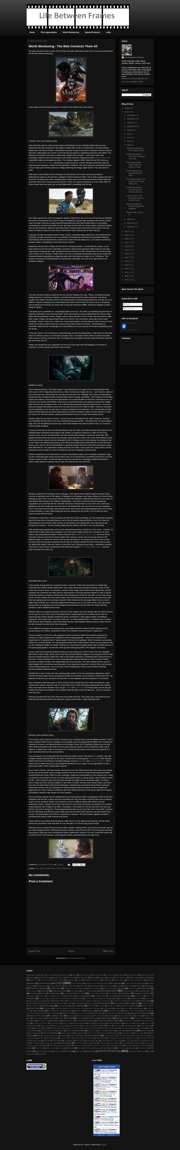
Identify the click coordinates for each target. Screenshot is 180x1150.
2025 (127, 112)
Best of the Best (44, 977)
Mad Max (68, 1011)
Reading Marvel (68, 1020)
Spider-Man (79, 687)
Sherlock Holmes (56, 1028)
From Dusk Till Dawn (97, 993)
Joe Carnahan (63, 1006)
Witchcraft (68, 1051)
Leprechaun (107, 1008)
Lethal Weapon (137, 1008)
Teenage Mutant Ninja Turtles (47, 1035)
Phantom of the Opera (125, 1016)
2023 (127, 235)
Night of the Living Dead (140, 1013)
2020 (127, 246)
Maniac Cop (79, 1011)
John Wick (91, 1006)
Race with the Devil (140, 1018)
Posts (126, 304)
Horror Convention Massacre (77, 1001)
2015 (127, 265)
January (130, 227)
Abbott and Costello (34, 975)
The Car (41, 1038)
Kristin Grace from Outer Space (75, 1008)
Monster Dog (67, 1013)
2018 (127, 254)
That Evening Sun (110, 1035)
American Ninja (97, 975)
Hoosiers (48, 1001)
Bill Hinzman (82, 977)
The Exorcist (100, 1038)
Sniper (61, 1030)
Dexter (118, 986)
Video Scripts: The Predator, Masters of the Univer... (135, 198)
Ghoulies (42, 996)
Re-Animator (55, 1020)
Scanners (118, 1026)
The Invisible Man (92, 1040)
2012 (127, 276)
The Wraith (129, 1045)
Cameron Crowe (57, 980)
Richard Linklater (79, 1023)
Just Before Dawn (125, 1006)
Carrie (79, 980)
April (129, 145)
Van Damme (109, 1048)
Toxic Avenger (50, 1048)
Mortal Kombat (96, 1013)
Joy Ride (101, 1006)
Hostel (91, 1001)
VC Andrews (122, 1048)
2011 (127, 280)
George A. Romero (142, 993)
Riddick (90, 1023)
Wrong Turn (133, 1051)
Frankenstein (54, 993)
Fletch (44, 993)
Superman (114, 1033)
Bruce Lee (34, 980)
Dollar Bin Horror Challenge (75, 988)
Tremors (70, 1048)
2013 (127, 272)
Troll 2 (80, 1048)
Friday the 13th (78, 993)
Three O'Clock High (141, 1045)
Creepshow (116, 983)
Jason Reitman (119, 1003)
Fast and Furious (59, 991)
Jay (136, 1003)
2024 (127, 231)
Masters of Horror (114, 1011)
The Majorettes (37, 1043)
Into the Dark (144, 1001)
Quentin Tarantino (123, 1018)
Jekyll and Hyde (148, 1003)
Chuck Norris (119, 980)
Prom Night (81, 1018)
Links (108, 32)
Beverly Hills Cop (58, 977)
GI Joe (49, 996)
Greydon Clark (100, 996)
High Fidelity (150, 998)
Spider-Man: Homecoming (85, 534)
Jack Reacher (80, 1003)
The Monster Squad (51, 1043)
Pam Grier (59, 1016)
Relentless (89, 1020)
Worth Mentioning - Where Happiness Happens (135, 206)
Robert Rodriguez (114, 1023)
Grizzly (111, 996)
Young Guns (31, 1054)
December (131, 115)
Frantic (66, 993)
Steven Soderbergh (33, 1033)
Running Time (87, 1026)
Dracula (121, 988)
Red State (80, 1020)
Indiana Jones (131, 1001)
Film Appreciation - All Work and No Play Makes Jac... (135, 181)
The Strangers (42, 1045)
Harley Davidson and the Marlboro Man (61, 998)
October (130, 123)
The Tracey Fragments (81, 1045)
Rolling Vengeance (59, 1026)
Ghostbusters (31, 996)
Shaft (46, 1028)
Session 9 (38, 1028)
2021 (127, 242)
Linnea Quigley (38, 1011)
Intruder (38, 1003)
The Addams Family (124, 1035)
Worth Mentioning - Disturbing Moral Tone (134, 173)
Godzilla (87, 996)
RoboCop (138, 1023)
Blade (93, 977)
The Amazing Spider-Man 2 (90, 547)
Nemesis (124, 1013)
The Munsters (79, 1043)
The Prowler (103, 1043)
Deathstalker (95, 986)
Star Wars (110, 1030)
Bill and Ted (71, 977)
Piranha (138, 1016)
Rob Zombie (99, 1023)
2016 (127, 261)
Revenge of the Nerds (40, 1023)
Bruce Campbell (147, 978)
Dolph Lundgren (94, 988)
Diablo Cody (128, 986)
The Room (148, 1043)
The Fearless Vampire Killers (117, 1038)
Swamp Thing (139, 1033)
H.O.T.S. (148, 996)
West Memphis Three (44, 1051)
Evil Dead (45, 991)
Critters (142, 983)
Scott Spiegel (145, 1026)
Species (69, 1030)
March (130, 219)
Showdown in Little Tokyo (73, 1028)
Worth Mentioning (71, 32)
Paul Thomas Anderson (84, 1016)
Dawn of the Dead (55, 986)
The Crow (77, 1038)
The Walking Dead (115, 1045)
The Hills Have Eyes (34, 1040)
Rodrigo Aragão (32, 1026)
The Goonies (133, 1038)
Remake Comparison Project (107, 1021)
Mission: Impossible (52, 1013)
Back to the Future (147, 975)
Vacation (98, 1048)
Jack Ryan (91, 1003)
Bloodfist (101, 977)
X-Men (68, 687)
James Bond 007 (103, 1003)
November (131, 119)
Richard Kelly (66, 1023)
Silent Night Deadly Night (109, 1028)
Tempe (63, 1035)
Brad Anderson (121, 977)
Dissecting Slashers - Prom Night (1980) (135, 149)
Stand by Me (92, 1030)
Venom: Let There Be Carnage (41, 163)
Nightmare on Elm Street (36, 1016)
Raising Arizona (43, 1020)
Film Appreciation (49, 32)
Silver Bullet (125, 1028)
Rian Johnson (54, 1023)
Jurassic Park (112, 1006)
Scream (29, 1028)
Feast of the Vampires (89, 991)
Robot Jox (148, 1023)
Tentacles (73, 1035)
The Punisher (114, 1043)
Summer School (92, 1033)
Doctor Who (55, 988)
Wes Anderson (142, 1048)
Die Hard (139, 986)
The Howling (68, 1040)
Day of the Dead (71, 986)
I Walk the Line (118, 1001)
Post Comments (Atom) (76, 958)
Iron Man (82, 761)
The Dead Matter (88, 1038)
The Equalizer (94, 758)
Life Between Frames (134, 57)
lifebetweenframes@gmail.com (135, 78)
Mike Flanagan (146, 1011)
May (129, 141)
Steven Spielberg (50, 1033)
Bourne (110, 977)
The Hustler (80, 1040)
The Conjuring (52, 1038)
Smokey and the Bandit (48, 1030)
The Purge (126, 1043)
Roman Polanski (74, 1026)
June (129, 137)
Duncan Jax (132, 988)
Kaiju (136, 1006)
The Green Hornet (145, 1038)
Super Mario (104, 1033)
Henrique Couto (136, 998)
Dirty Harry (149, 986)
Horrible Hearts (59, 1001)
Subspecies (80, 1033)
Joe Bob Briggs (48, 1006)
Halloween (31, 998)
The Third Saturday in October (60, 1045)
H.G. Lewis (139, 996)
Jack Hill (69, 1003)
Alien (74, 975)
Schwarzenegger (130, 1026)
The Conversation (66, 1038)
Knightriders (58, 1008)
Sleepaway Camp (138, 1028)
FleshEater (34, 993)
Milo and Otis (31, 1013)
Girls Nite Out (58, 996)
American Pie (110, 975)
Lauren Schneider (94, 1008)
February (131, 223)
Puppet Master (106, 1018)
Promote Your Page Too (130, 330)
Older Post (108, 951)
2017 (127, 257)
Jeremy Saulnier (34, 1006)
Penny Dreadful (99, 1016)
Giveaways (70, 996)
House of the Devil (103, 1001)
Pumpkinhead (92, 1018)
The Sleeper (30, 1045)
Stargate (119, 1030)
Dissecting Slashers (38, 988)
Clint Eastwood (45, 983)
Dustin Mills (145, 988)
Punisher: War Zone (98, 761)
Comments (129, 309)
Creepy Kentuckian (131, 983)
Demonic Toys (108, 986)
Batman (31, 977)
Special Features (92, 32)
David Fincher (41, 986)
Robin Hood (128, 1023)
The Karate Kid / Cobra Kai (111, 1040)
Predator (61, 1018)
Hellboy (114, 998)
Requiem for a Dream (130, 1020)
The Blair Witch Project (141, 1035)
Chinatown (107, 980)
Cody (37, 868)
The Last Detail (130, 1040)
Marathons (90, 1011)
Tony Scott (39, 1048)
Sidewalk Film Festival (91, 1028)
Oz (51, 1016)
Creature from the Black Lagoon (97, 983)
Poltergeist (51, 1018)
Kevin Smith (34, 1008)
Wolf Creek (80, 1051)
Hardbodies (42, 998)
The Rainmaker (137, 1043)
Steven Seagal (146, 1030)
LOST (50, 1011)
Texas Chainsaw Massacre (89, 1036)
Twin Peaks (88, 1048)
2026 (127, 108)
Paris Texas (70, 1016)
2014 (127, 269)
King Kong (47, 1008)
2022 (127, 239)
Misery (40, 1013)
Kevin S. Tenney (148, 1006)
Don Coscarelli (109, 988)
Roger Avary (45, 1026)
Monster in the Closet (81, 1013)
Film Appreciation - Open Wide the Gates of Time (134, 164)
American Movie (84, 975)
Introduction (30, 1003)
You (149, 1051)
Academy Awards (49, 975)
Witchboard (58, 1051)
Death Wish (84, 986)
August (130, 130)
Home (32, 32)
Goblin (79, 996)
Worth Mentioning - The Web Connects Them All (135, 156)
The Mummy (66, 1043)
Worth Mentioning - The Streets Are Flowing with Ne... (135, 189)
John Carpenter (77, 1006)
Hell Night (106, 998)
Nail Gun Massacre (111, 1013)
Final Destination (129, 991)
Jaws (130, 1003)
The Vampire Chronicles (98, 1045)
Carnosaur (70, 980)
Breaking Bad (133, 977)
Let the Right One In (122, 1008)
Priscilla (70, 1018)
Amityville (120, 975)
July (129, 134)
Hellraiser (123, 998)
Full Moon (126, 993)
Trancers (61, 1048)
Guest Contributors (123, 996)
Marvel (42, 868)
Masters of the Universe (131, 1011)
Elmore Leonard (32, 991)
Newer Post (34, 951)
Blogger (103, 1145)
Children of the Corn (92, 980)
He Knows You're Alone (92, 998)
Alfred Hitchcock (63, 975)
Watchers (131, 1048)
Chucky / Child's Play (135, 980)
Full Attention (113, 993)
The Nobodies (91, 1043)
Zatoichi (40, 1054)
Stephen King (130, 1031)
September (132, 126)
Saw (109, 1026)
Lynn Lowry (58, 1011)
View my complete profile (132, 82)
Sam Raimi (99, 1026)
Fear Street (75, 991)
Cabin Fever (45, 980)
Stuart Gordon (67, 1033)
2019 (127, 250)
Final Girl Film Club (145, 991)
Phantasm (110, 1016)
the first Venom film (102, 158)
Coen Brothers (77, 983)
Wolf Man (90, 1051)
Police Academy (38, 1018)
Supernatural (126, 1033)
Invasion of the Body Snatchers (54, 1003)
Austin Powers (132, 975)
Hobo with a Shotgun (35, 1001)
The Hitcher (57, 1040)
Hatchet (79, 998)
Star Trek (101, 1030)
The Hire (47, 1040)
